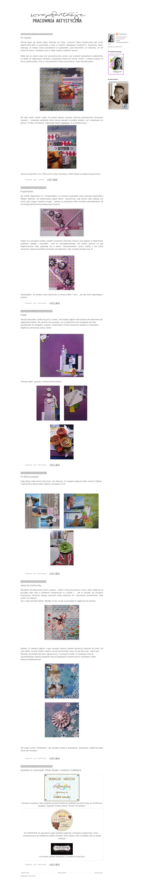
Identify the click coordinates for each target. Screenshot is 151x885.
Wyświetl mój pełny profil (115, 47)
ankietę (64, 806)
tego (50, 204)
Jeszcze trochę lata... (32, 585)
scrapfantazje (122, 34)
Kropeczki (79, 856)
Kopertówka (27, 191)
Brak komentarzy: (42, 303)
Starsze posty (99, 873)
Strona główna (62, 873)
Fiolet (23, 315)
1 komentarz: (41, 179)
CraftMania (97, 803)
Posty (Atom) (31, 876)
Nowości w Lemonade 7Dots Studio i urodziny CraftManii (51, 770)
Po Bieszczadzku (30, 476)
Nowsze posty (25, 873)
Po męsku (26, 37)
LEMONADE (31, 833)
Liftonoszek (47, 174)
